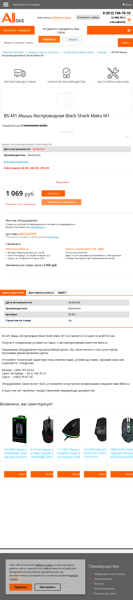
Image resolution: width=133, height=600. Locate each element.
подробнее (52, 237)
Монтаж (99, 583)
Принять (20, 587)
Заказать (53, 193)
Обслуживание (103, 578)
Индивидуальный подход (109, 574)
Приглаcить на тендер (26, 4)
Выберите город (61, 17)
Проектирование (104, 588)
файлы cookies (44, 565)
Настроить (47, 587)
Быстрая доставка (105, 593)
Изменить (49, 39)
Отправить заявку (88, 17)
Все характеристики (16, 161)
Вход (129, 4)
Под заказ (62, 182)
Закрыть (72, 39)
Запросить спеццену (61, 202)
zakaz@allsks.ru (120, 22)
